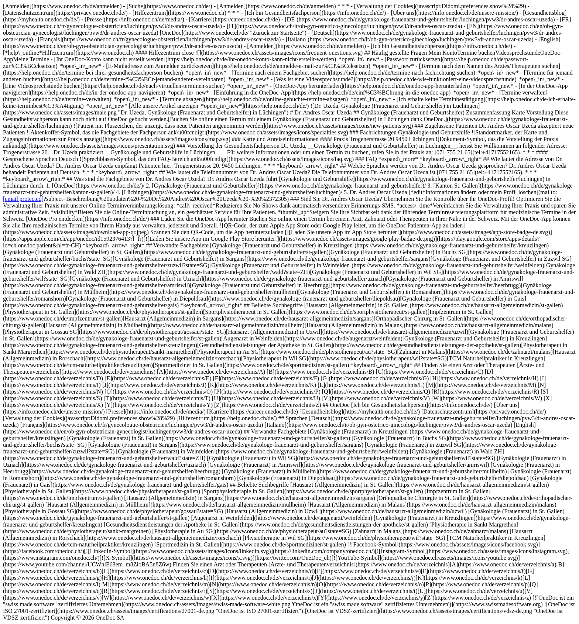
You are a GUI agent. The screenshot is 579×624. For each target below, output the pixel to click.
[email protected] (23, 199)
